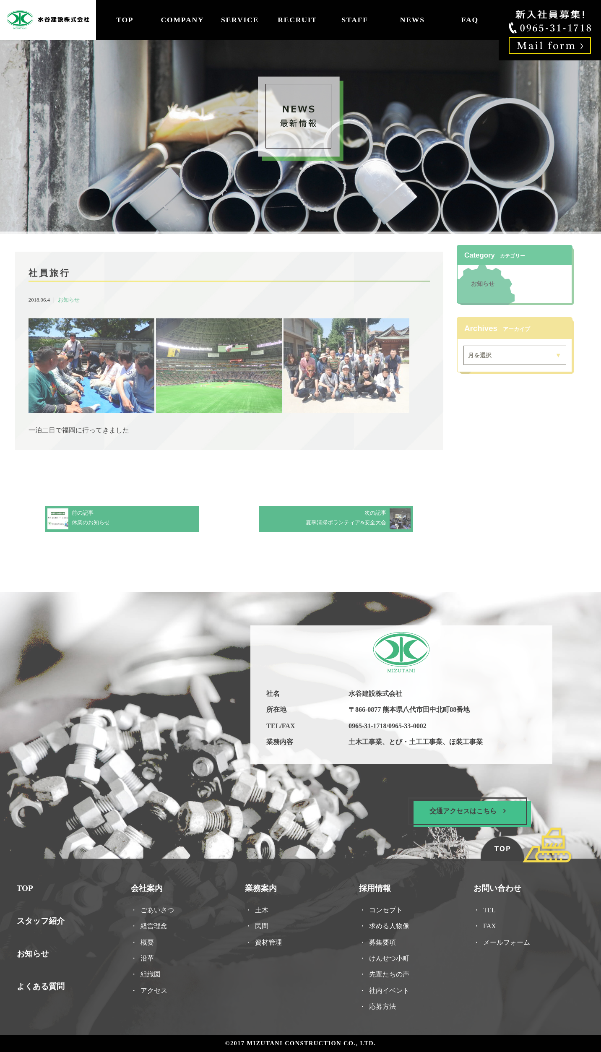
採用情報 (374, 887)
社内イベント (388, 988)
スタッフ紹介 (43, 920)
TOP (124, 20)
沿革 (149, 957)
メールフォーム (504, 941)
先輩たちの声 (388, 972)
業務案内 (261, 887)
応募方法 (381, 1004)
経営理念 (155, 925)
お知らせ (71, 301)
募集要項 (381, 941)
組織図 (152, 972)
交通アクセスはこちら (465, 811)
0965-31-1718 (367, 726)
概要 (149, 941)
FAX (487, 925)
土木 (262, 909)
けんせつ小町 (388, 957)
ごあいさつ (158, 909)
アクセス (155, 988)
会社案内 (148, 887)
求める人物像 (388, 925)
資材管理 (268, 941)
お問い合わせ (495, 887)
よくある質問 (43, 984)
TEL (490, 909)
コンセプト (384, 909)
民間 (262, 925)
